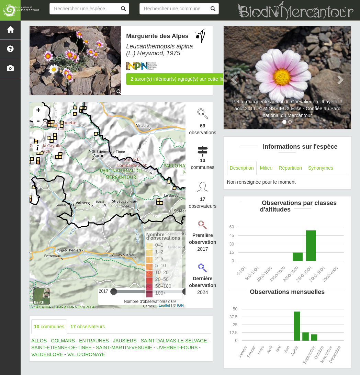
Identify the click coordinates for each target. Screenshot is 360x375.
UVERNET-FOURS (177, 347)
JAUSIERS (124, 340)
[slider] (113, 291)
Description (242, 168)
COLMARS (63, 340)
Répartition (290, 168)
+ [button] (38, 111)
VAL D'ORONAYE (86, 354)
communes (49, 326)
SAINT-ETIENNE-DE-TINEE (61, 347)
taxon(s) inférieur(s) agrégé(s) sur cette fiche (180, 79)
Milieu (266, 168)
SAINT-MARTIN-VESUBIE (124, 347)
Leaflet (164, 305)
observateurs (87, 326)
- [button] (38, 121)
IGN (180, 305)
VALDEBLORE (47, 354)
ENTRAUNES (94, 340)
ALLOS (39, 340)
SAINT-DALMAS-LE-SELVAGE (174, 340)
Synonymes (320, 168)
